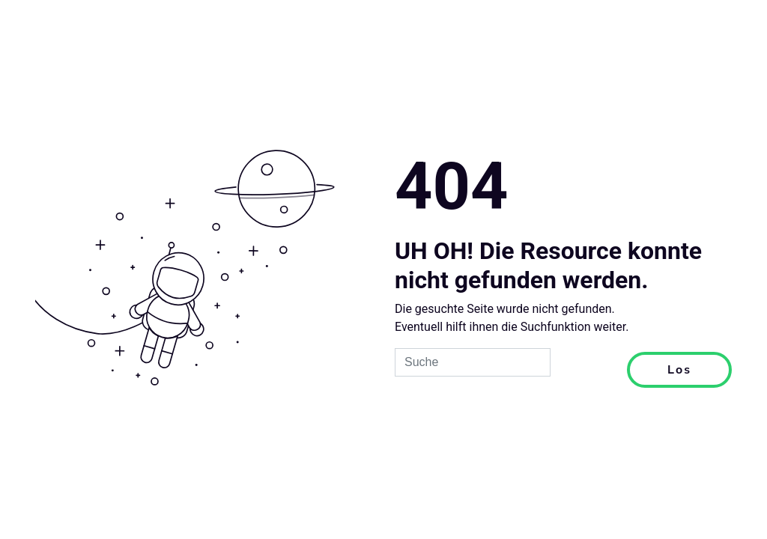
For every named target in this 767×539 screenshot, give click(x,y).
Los (679, 370)
